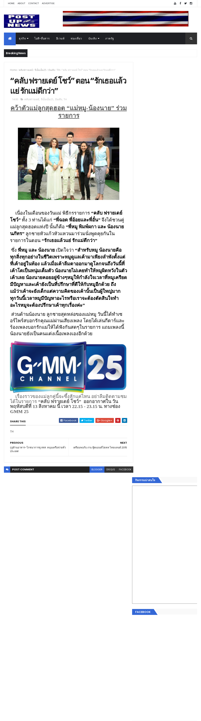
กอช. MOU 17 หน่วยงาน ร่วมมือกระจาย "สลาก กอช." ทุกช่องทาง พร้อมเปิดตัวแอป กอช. (173, 403)
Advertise (48, 3)
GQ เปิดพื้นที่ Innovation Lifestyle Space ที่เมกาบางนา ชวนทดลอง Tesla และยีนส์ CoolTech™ (175, 418)
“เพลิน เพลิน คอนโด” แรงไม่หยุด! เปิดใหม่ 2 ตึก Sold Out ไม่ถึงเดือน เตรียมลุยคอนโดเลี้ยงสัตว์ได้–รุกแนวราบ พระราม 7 (176, 385)
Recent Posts (152, 642)
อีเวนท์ (60, 38)
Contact (33, 3)
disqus (108, 470)
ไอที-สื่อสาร (42, 38)
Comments (182, 642)
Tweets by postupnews (153, 363)
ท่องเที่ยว (76, 38)
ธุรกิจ (22, 38)
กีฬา (139, 609)
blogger (94, 470)
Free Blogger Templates (50, 715)
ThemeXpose (26, 715)
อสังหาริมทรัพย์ (146, 586)
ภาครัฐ (109, 38)
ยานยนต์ (142, 590)
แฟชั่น (141, 618)
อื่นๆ (139, 628)
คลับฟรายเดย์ (26, 70)
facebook (122, 470)
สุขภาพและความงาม (150, 614)
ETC (142, 661)
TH (58, 70)
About (21, 3)
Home (11, 3)
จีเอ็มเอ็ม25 (40, 70)
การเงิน (141, 604)
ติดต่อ (140, 632)
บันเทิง (92, 38)
